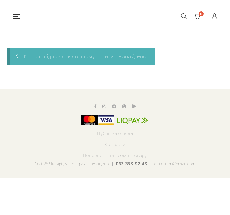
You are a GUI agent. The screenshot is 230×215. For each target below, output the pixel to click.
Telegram (114, 106)
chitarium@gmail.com (175, 164)
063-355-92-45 (131, 164)
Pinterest (124, 106)
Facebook (95, 106)
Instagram (104, 106)
